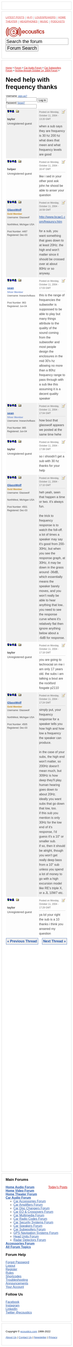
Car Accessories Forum (29, 1201)
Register (11, 1269)
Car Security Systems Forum (33, 1222)
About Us (11, 1337)
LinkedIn (12, 1309)
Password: (21, 104)
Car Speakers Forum (27, 1226)
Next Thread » (54, 941)
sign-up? (22, 96)
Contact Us (25, 1337)
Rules (10, 1272)
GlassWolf (14, 209)
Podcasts (58, 21)
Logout (10, 1265)
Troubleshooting (17, 1279)
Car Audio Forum (18, 1197)
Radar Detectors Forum (29, 1240)
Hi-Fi (30, 17)
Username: (21, 98)
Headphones (29, 21)
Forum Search (22, 48)
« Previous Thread (22, 941)
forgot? (21, 102)
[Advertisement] (36, 1061)
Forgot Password (17, 1262)
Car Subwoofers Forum (29, 1229)
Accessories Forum (20, 1243)
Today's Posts (57, 1187)
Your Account (15, 1287)
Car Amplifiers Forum (28, 1204)
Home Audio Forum (20, 1187)
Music (44, 21)
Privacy (53, 1337)
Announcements (17, 1283)
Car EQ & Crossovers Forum (33, 1211)
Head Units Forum (26, 1236)
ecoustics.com (28, 1331)
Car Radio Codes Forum (30, 1218)
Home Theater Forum (21, 1194)
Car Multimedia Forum (28, 1215)
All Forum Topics (18, 1247)
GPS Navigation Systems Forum (35, 1233)
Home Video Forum (20, 1190)
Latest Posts (15, 17)
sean (10, 288)
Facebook (12, 1302)
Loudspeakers (45, 17)
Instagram (12, 1305)
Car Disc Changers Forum (31, 1208)
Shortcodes (13, 1276)
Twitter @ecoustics (19, 1312)
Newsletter (40, 1337)
